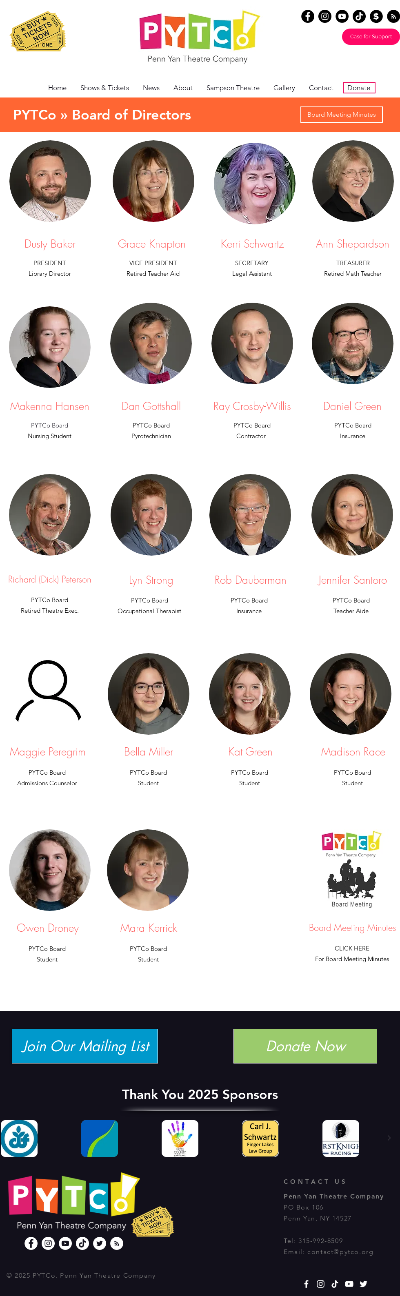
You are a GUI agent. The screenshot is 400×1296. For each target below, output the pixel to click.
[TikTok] (359, 16)
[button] (185, 87)
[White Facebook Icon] (306, 1284)
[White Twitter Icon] (363, 1284)
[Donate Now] (305, 1046)
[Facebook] (307, 16)
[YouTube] (342, 16)
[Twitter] (99, 1243)
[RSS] (116, 1243)
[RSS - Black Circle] (393, 16)
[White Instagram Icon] (321, 1284)
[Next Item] (389, 1138)
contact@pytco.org (340, 1252)
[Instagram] (324, 16)
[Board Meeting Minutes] (341, 114)
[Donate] (376, 16)
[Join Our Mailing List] (85, 1046)
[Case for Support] (371, 37)
